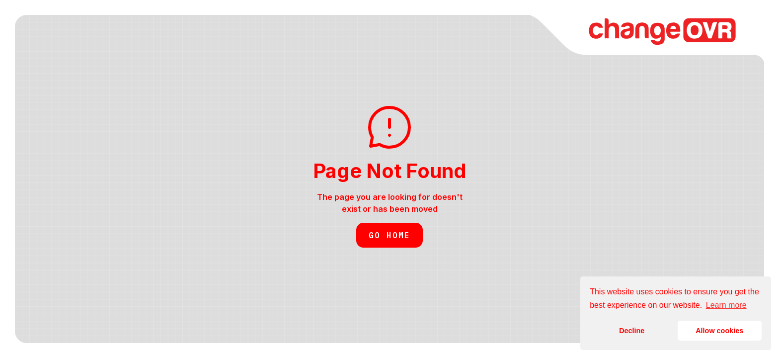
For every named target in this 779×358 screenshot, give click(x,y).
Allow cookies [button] (719, 331)
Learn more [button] (726, 305)
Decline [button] (631, 331)
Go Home (389, 235)
